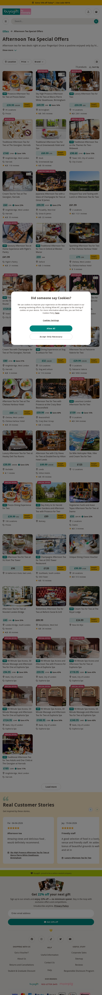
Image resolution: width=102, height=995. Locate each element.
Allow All (51, 328)
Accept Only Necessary (51, 336)
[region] (51, 318)
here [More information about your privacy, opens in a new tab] (57, 313)
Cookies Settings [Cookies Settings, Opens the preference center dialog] (51, 320)
